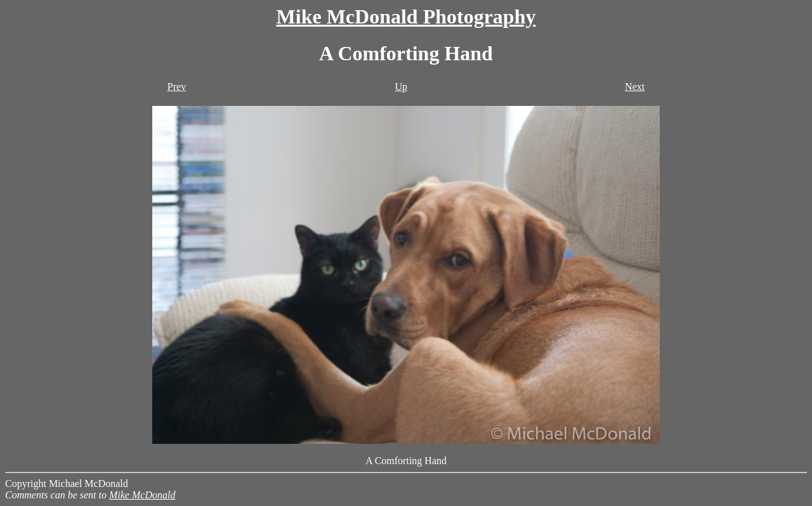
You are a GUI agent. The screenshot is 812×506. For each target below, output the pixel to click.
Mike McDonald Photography (406, 16)
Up (401, 86)
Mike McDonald (142, 495)
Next (635, 86)
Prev (176, 86)
